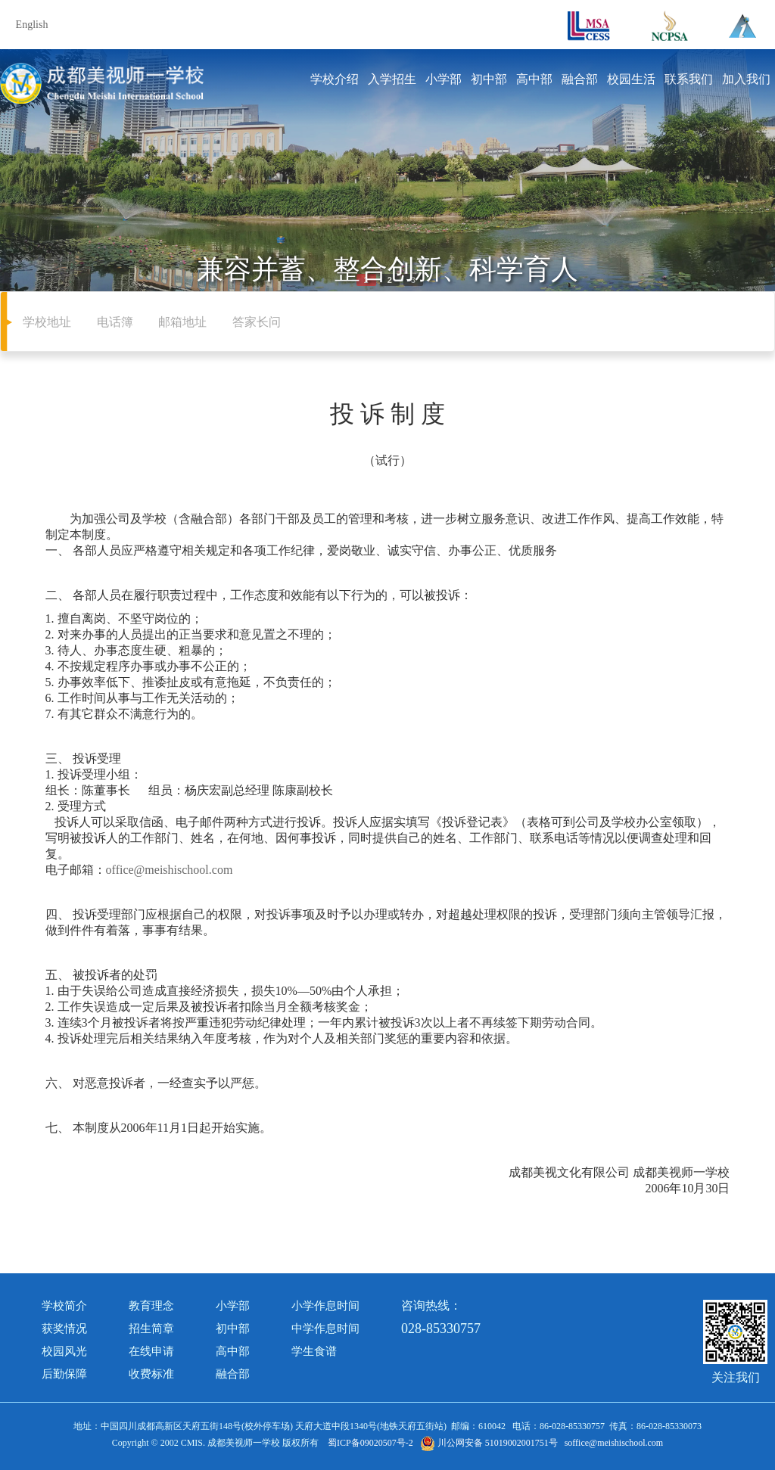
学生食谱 (314, 1351)
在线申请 (151, 1351)
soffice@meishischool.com (614, 1442)
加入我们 (746, 79)
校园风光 (64, 1351)
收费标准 (151, 1374)
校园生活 (631, 79)
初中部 (489, 79)
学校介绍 (334, 79)
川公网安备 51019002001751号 (489, 1442)
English (32, 24)
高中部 (534, 79)
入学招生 (392, 79)
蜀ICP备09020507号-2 (370, 1442)
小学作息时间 (325, 1306)
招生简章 (151, 1328)
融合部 (580, 79)
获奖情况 (64, 1328)
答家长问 (256, 321)
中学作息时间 (325, 1328)
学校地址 (47, 321)
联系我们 (689, 79)
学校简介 (64, 1306)
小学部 (443, 79)
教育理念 (151, 1306)
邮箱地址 (182, 321)
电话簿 (115, 321)
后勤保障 (64, 1374)
